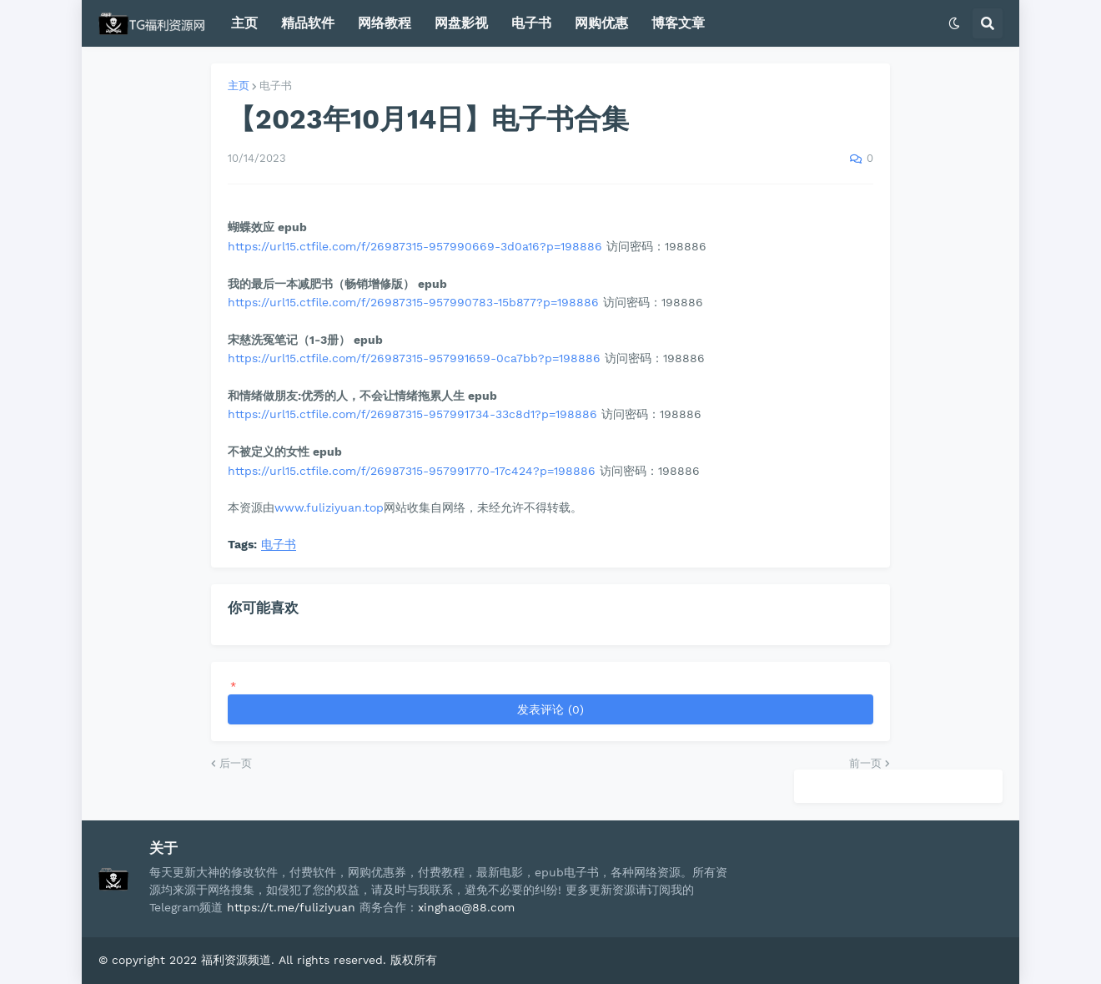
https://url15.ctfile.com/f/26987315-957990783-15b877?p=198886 (413, 302)
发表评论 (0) (550, 709)
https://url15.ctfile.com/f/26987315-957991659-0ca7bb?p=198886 (414, 358)
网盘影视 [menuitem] (461, 23)
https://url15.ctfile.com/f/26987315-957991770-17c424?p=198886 (412, 470)
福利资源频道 (236, 959)
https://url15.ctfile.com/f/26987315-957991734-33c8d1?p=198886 (412, 414)
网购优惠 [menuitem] (601, 23)
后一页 (235, 763)
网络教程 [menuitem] (384, 23)
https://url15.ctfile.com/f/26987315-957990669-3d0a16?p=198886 (415, 246)
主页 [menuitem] (244, 23)
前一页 (865, 763)
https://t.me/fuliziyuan (291, 907)
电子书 (275, 85)
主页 (238, 85)
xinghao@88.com (466, 907)
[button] (954, 23)
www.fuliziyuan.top (329, 507)
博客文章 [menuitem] (678, 23)
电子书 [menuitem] (531, 23)
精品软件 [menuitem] (307, 23)
